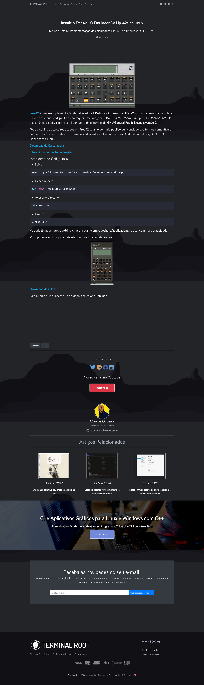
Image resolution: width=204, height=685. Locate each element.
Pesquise (88, 4)
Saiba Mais (102, 534)
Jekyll (120, 675)
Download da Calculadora (47, 145)
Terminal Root (40, 4)
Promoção (64, 4)
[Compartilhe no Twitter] (93, 367)
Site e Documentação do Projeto (51, 152)
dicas (45, 345)
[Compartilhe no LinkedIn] (111, 367)
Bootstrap (128, 675)
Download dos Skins (43, 289)
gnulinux (35, 345)
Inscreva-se (102, 387)
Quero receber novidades (141, 593)
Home (55, 4)
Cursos (74, 4)
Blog (81, 4)
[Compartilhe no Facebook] (106, 367)
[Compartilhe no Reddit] (100, 367)
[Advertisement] (102, 47)
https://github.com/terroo (102, 430)
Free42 (34, 113)
